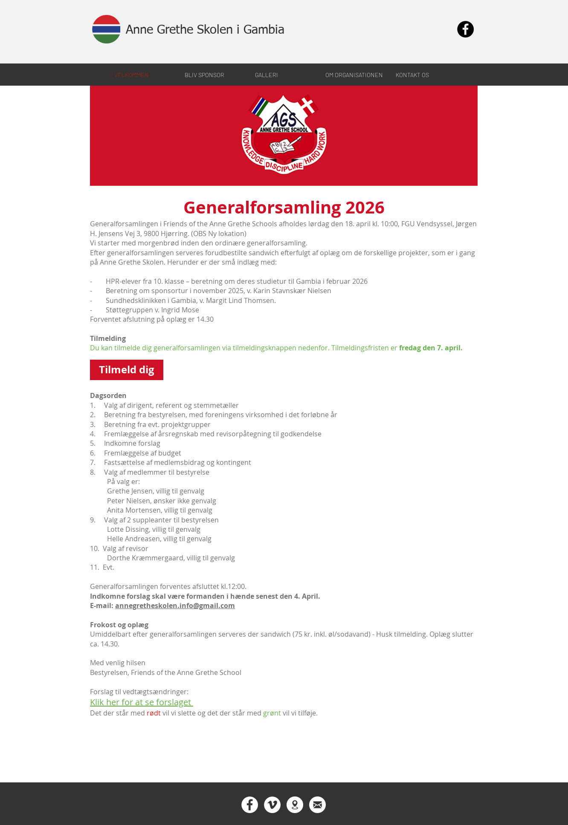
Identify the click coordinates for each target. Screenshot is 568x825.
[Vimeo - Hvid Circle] (272, 804)
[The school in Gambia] (295, 804)
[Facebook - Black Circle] (465, 29)
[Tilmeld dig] (126, 370)
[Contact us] (317, 804)
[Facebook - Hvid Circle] (249, 804)
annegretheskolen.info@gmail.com (175, 605)
